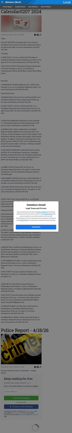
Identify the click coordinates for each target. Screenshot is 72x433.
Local (67, 2)
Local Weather (33, 7)
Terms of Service (42, 212)
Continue (36, 227)
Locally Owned (20, 7)
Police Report (7, 7)
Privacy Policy (48, 214)
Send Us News (46, 7)
